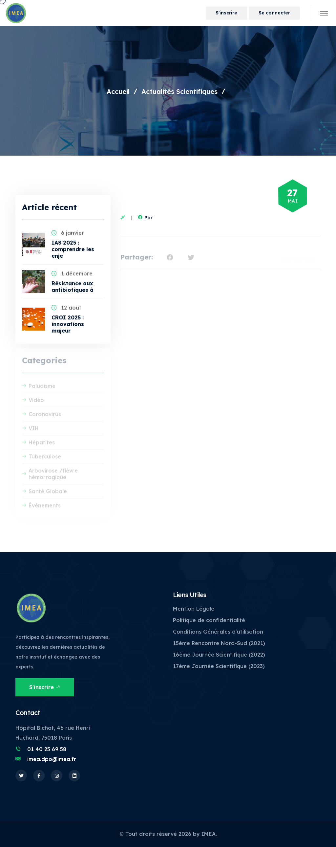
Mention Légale (193, 608)
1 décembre (72, 273)
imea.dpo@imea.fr (51, 759)
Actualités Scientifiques (179, 91)
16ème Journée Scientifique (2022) (219, 654)
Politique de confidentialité (209, 620)
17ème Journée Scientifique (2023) (219, 666)
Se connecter (274, 13)
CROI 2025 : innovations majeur (68, 324)
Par (144, 218)
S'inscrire (226, 13)
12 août (66, 307)
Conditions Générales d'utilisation (218, 631)
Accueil (118, 91)
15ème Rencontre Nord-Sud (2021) (219, 643)
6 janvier (68, 232)
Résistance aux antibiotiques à (73, 286)
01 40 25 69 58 (46, 749)
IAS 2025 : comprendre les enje (73, 249)
